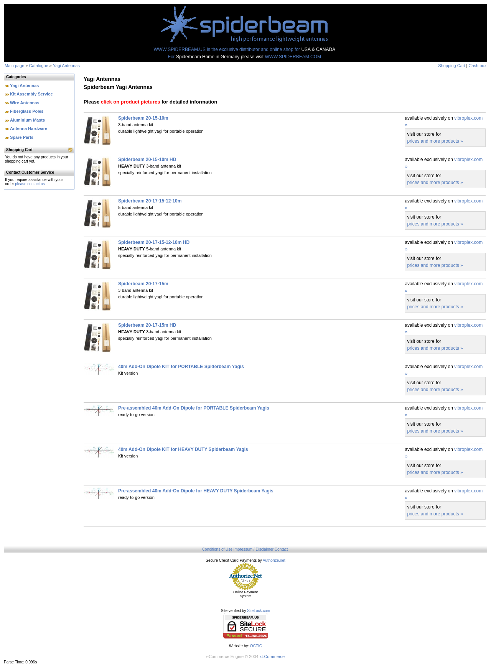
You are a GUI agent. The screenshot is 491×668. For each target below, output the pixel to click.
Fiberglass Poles (26, 111)
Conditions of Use (217, 549)
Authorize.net (274, 560)
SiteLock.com (258, 611)
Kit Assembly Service (31, 94)
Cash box (477, 65)
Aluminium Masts (27, 120)
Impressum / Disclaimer (254, 549)
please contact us (30, 184)
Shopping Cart (451, 65)
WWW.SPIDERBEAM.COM (293, 56)
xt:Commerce (272, 656)
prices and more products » (435, 141)
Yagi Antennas (66, 65)
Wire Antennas (25, 102)
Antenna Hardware (28, 128)
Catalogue (38, 65)
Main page (14, 65)
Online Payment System (245, 594)
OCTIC (256, 646)
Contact (281, 549)
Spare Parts (21, 137)
